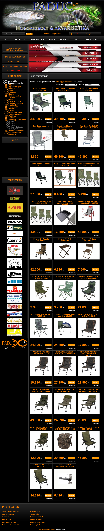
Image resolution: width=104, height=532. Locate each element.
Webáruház (34, 82)
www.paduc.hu (60, 529)
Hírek (52, 39)
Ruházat (12, 118)
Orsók (11, 110)
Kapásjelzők (13, 105)
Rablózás (12, 116)
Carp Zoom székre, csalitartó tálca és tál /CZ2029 (65, 203)
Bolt (5, 39)
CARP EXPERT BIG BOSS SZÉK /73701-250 (65, 89)
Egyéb (13, 123)
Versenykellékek (15, 132)
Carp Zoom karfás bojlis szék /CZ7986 (41, 89)
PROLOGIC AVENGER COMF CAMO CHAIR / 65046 (65, 353)
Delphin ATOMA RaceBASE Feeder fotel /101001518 (88, 202)
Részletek (49, 122)
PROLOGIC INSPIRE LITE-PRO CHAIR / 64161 (65, 390)
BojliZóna (12, 88)
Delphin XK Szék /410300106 (64, 240)
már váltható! (15, 61)
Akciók (11, 85)
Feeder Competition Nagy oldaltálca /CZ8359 (65, 315)
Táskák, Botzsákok (16, 131)
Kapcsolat (91, 39)
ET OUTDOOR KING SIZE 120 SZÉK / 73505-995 (88, 277)
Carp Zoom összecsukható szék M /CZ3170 (41, 202)
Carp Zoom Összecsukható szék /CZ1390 (64, 164)
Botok (11, 90)
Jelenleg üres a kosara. (86, 34)
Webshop (65, 39)
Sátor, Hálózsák (17, 127)
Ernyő (13, 125)
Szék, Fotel (15, 129)
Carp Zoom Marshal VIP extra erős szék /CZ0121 (88, 127)
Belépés (47, 33)
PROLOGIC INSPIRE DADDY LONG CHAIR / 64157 (41, 391)
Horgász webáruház (15, 83)
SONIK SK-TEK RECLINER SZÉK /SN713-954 (88, 428)
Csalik (11, 94)
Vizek (77, 39)
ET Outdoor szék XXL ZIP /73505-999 (41, 315)
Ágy (12, 121)
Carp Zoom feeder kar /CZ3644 (41, 127)
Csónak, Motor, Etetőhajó (15, 97)
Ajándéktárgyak (15, 87)
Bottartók (12, 92)
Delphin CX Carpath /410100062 (41, 240)
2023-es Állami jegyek (15, 57)
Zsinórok (12, 134)
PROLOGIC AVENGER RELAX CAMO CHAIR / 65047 (88, 353)
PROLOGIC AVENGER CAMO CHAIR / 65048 (41, 353)
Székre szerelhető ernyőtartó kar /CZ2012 (65, 466)
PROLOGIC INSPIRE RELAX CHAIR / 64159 (41, 428)
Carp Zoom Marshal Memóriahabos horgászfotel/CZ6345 (65, 128)
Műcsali (12, 109)
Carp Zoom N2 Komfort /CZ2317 (41, 164)
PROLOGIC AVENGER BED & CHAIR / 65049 (88, 315)
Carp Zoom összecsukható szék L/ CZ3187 (88, 164)
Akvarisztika (37, 39)
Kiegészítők (13, 107)
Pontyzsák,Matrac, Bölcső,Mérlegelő (16, 113)
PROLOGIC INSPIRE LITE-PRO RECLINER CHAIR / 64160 (89, 391)
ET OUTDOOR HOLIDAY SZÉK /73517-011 (65, 277)
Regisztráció (56, 33)
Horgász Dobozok (16, 103)
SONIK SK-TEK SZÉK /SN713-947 (41, 466)
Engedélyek (19, 39)
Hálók (11, 99)
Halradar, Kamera (15, 101)
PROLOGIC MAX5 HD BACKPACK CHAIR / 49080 (65, 428)
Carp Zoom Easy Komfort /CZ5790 (88, 89)
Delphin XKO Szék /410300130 (89, 240)
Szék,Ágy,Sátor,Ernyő (17, 120)
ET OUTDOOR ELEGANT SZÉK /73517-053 (41, 277)
